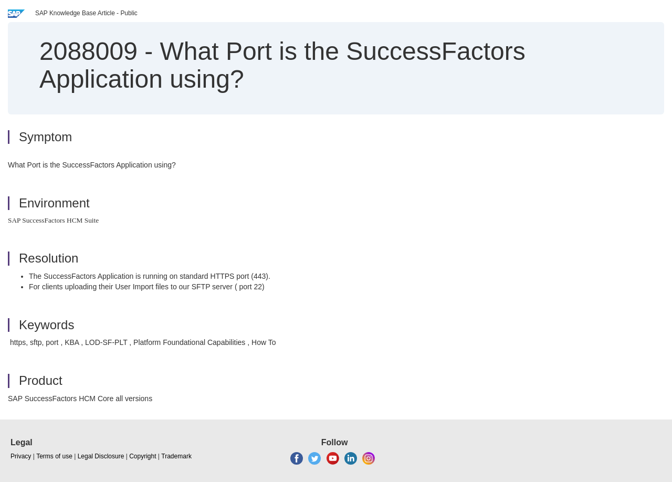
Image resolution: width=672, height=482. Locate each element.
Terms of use (54, 456)
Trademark (176, 456)
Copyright (142, 456)
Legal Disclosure (101, 456)
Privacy (20, 456)
